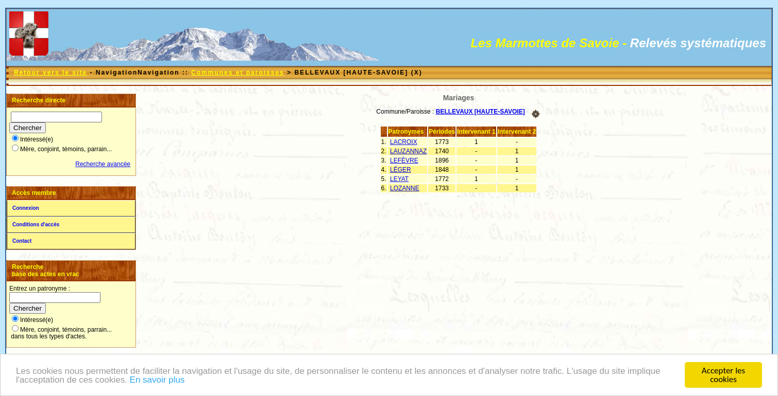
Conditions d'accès (35, 224)
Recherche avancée (102, 164)
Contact (21, 241)
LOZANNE (404, 188)
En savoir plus (157, 381)
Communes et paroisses (237, 72)
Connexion (25, 208)
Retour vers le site (50, 72)
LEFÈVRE (404, 160)
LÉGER (400, 169)
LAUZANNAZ (408, 151)
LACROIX (403, 142)
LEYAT (399, 179)
